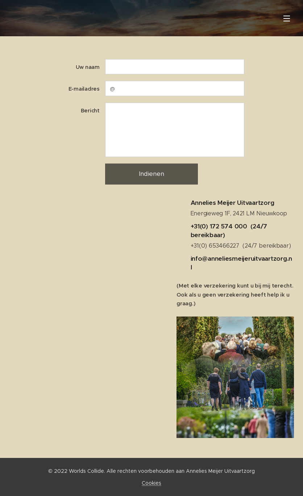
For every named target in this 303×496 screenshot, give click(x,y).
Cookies (151, 483)
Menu (286, 18)
